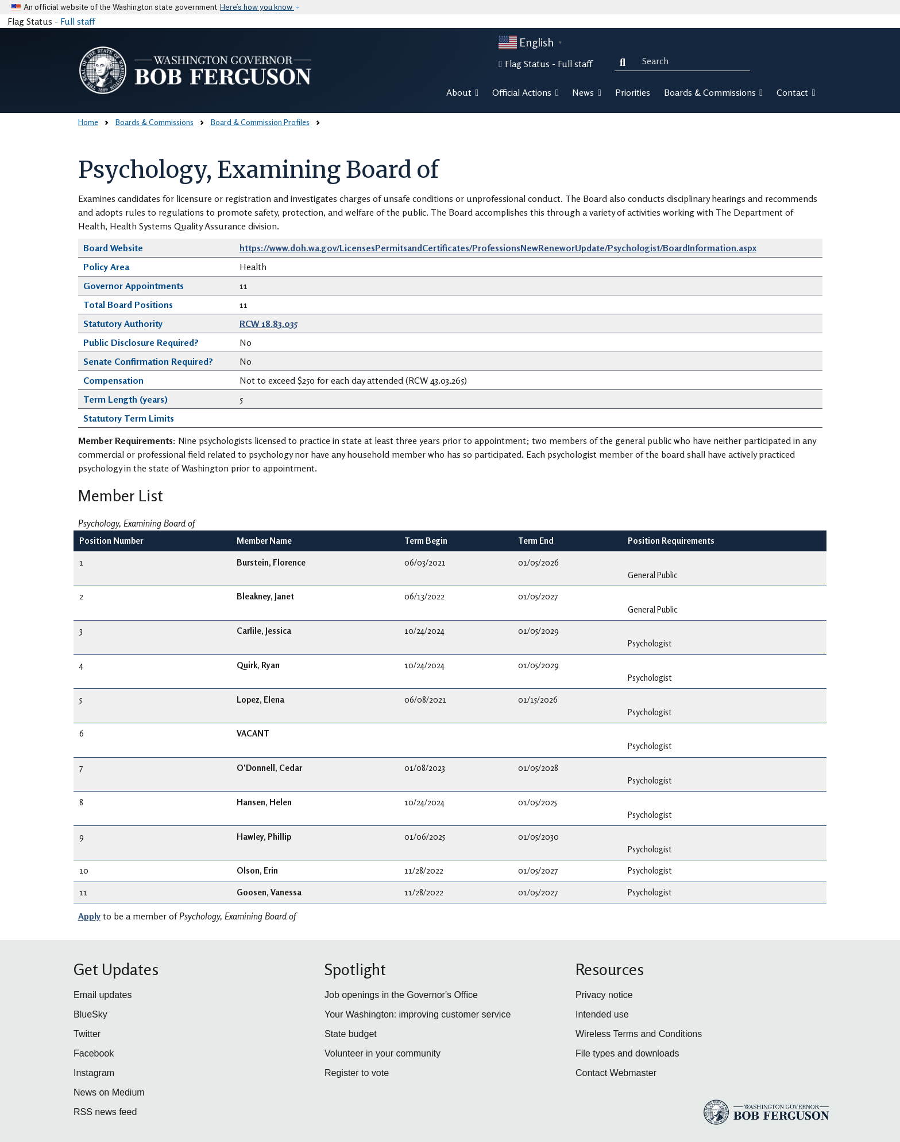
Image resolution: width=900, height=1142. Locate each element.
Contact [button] (796, 92)
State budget (351, 1034)
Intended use (602, 1014)
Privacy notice (604, 995)
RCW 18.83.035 (269, 323)
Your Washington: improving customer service (418, 1014)
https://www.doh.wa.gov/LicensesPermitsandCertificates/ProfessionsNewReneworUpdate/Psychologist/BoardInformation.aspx (498, 248)
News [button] (586, 92)
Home (88, 122)
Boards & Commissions (154, 122)
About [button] (462, 92)
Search (625, 61)
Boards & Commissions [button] (713, 92)
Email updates (103, 995)
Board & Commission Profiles (260, 122)
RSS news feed (105, 1112)
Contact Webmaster (615, 1073)
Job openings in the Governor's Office (401, 995)
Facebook (94, 1053)
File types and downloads (627, 1053)
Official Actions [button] (525, 92)
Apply (89, 916)
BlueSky (90, 1014)
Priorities (632, 92)
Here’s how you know (257, 7)
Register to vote (357, 1073)
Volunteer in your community (383, 1053)
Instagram (94, 1073)
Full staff (77, 21)
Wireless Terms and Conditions (638, 1034)
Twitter (87, 1034)
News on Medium (109, 1092)
